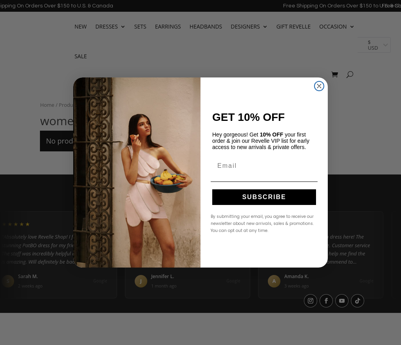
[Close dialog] (319, 86)
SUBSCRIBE (264, 197)
